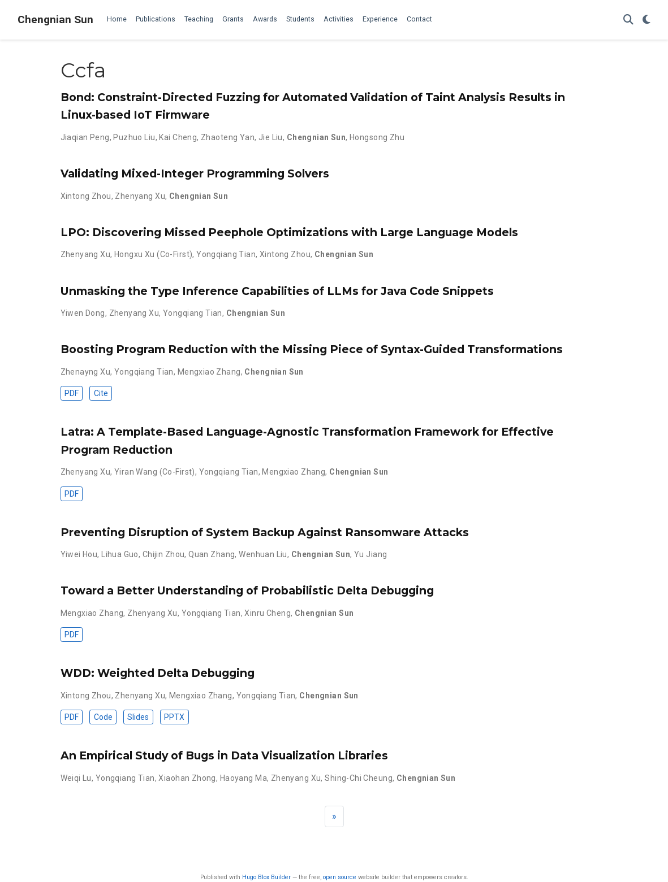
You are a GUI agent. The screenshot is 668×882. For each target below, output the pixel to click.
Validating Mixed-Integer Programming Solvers (195, 173)
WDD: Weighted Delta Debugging (158, 673)
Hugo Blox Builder (266, 877)
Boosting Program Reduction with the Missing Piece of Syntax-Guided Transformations (312, 349)
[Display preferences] (646, 20)
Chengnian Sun (55, 19)
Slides (138, 717)
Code (103, 717)
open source (339, 877)
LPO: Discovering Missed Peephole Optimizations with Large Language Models (289, 232)
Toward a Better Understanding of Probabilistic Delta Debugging (247, 590)
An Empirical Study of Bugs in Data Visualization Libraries (224, 755)
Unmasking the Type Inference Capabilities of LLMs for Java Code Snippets (277, 291)
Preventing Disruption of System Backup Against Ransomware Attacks (265, 532)
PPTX (174, 717)
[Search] (628, 20)
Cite (101, 393)
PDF (71, 393)
